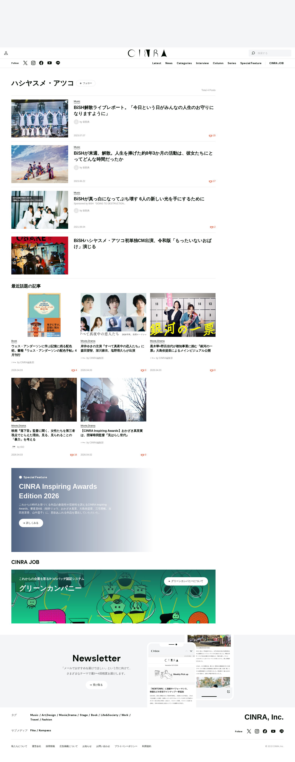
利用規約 (146, 750)
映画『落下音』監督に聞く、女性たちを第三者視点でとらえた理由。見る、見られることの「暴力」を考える (43, 439)
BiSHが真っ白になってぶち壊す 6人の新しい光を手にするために (139, 202)
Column (218, 67)
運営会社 (36, 750)
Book (94, 718)
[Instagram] (33, 67)
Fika (33, 734)
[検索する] (239, 55)
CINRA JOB (276, 67)
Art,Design (49, 718)
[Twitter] (25, 67)
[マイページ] (19, 55)
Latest (156, 67)
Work (124, 718)
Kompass (45, 734)
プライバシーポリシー (126, 750)
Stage (84, 718)
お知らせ (87, 750)
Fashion (47, 723)
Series (232, 67)
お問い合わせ (103, 750)
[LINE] (58, 67)
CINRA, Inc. (264, 721)
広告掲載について (69, 750)
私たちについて (19, 750)
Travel (34, 723)
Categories (184, 67)
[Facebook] (41, 67)
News (169, 67)
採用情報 (50, 750)
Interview (202, 67)
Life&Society (109, 718)
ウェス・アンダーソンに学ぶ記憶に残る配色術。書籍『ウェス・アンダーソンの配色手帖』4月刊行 (44, 354)
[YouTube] (49, 67)
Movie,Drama (67, 718)
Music (34, 718)
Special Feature (251, 67)
